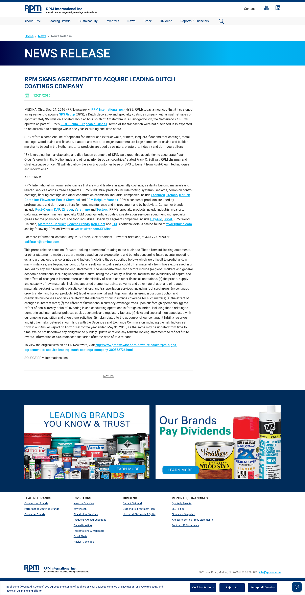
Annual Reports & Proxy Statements (192, 519)
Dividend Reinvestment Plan (139, 508)
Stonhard (158, 195)
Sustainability (88, 21)
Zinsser (67, 209)
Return (108, 376)
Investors (112, 21)
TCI (114, 224)
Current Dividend (132, 503)
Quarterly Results (181, 503)
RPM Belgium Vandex (102, 200)
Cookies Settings (203, 587)
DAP (57, 209)
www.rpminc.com (179, 224)
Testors (102, 209)
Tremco (172, 195)
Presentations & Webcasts (89, 530)
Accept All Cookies (262, 587)
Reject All (232, 587)
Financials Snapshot (183, 514)
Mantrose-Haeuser (52, 224)
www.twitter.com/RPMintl (93, 229)
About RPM (32, 21)
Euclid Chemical (68, 200)
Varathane (82, 209)
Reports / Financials (194, 21)
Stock (148, 21)
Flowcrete (47, 200)
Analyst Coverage (84, 541)
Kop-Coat (98, 224)
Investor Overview (84, 503)
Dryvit (168, 219)
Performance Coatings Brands (41, 508)
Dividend (166, 21)
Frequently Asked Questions (90, 519)
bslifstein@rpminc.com (41, 242)
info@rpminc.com (270, 572)
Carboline (31, 200)
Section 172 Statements (185, 525)
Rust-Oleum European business (84, 124)
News (131, 21)
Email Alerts (80, 536)
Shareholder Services (86, 514)
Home (29, 36)
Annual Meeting (83, 525)
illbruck (184, 195)
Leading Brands (60, 21)
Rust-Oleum (44, 209)
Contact (249, 9)
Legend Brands (78, 224)
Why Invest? (80, 508)
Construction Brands (36, 503)
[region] (152, 588)
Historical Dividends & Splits (139, 514)
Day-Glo (156, 219)
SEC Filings (178, 508)
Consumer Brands (34, 514)
